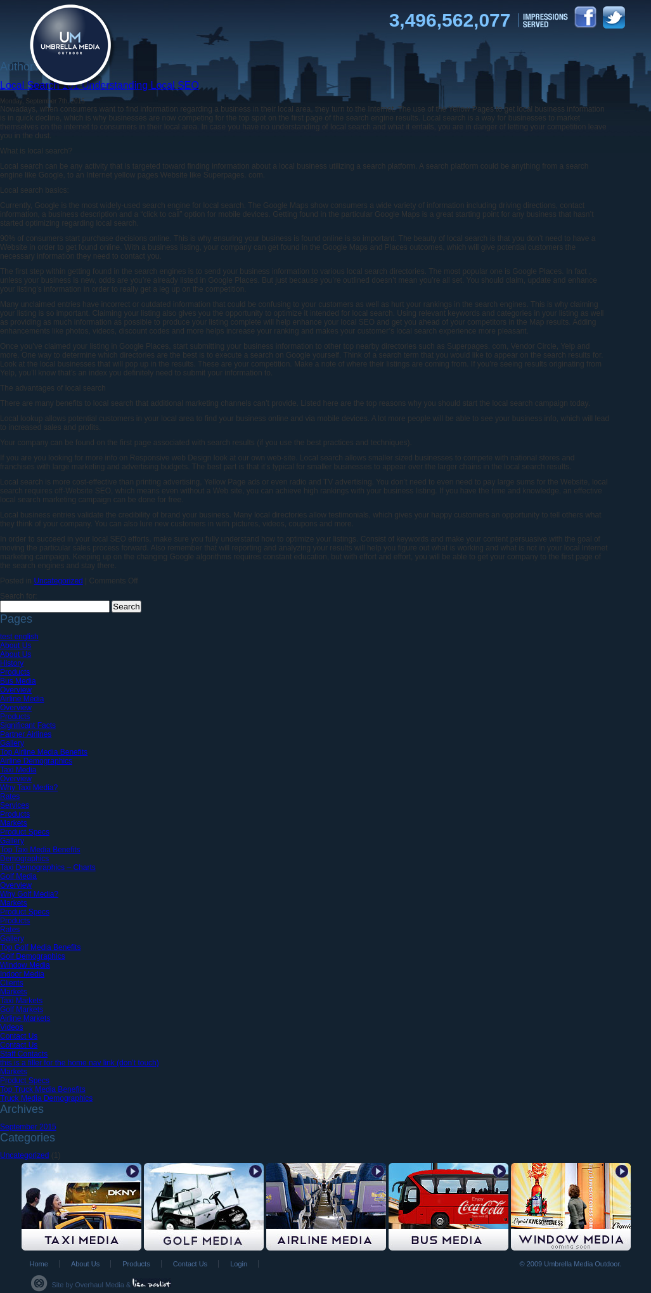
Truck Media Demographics (46, 1098)
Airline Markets (25, 1018)
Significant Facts (28, 725)
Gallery (12, 743)
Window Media (25, 965)
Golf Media (18, 876)
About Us (15, 645)
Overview (16, 689)
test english (19, 636)
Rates (10, 796)
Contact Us (18, 1036)
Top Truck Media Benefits (43, 1089)
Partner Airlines (25, 734)
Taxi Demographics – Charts (48, 867)
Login (238, 1264)
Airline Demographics (36, 761)
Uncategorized (58, 580)
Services (14, 805)
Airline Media (22, 698)
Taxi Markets (21, 1000)
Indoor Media (22, 974)
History (11, 663)
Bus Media (18, 681)
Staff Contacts (24, 1053)
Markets (13, 823)
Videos (11, 1027)
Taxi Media (18, 769)
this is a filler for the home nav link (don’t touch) (79, 1062)
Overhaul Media (99, 1285)
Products (15, 672)
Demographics (24, 858)
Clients (11, 982)
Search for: (18, 596)
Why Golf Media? (29, 894)
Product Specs (24, 832)
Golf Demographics (32, 956)
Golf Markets (21, 1009)
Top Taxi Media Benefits (40, 849)
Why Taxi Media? (29, 787)
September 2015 (28, 1126)
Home (39, 1264)
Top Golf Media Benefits (40, 947)
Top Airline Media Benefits (43, 752)
